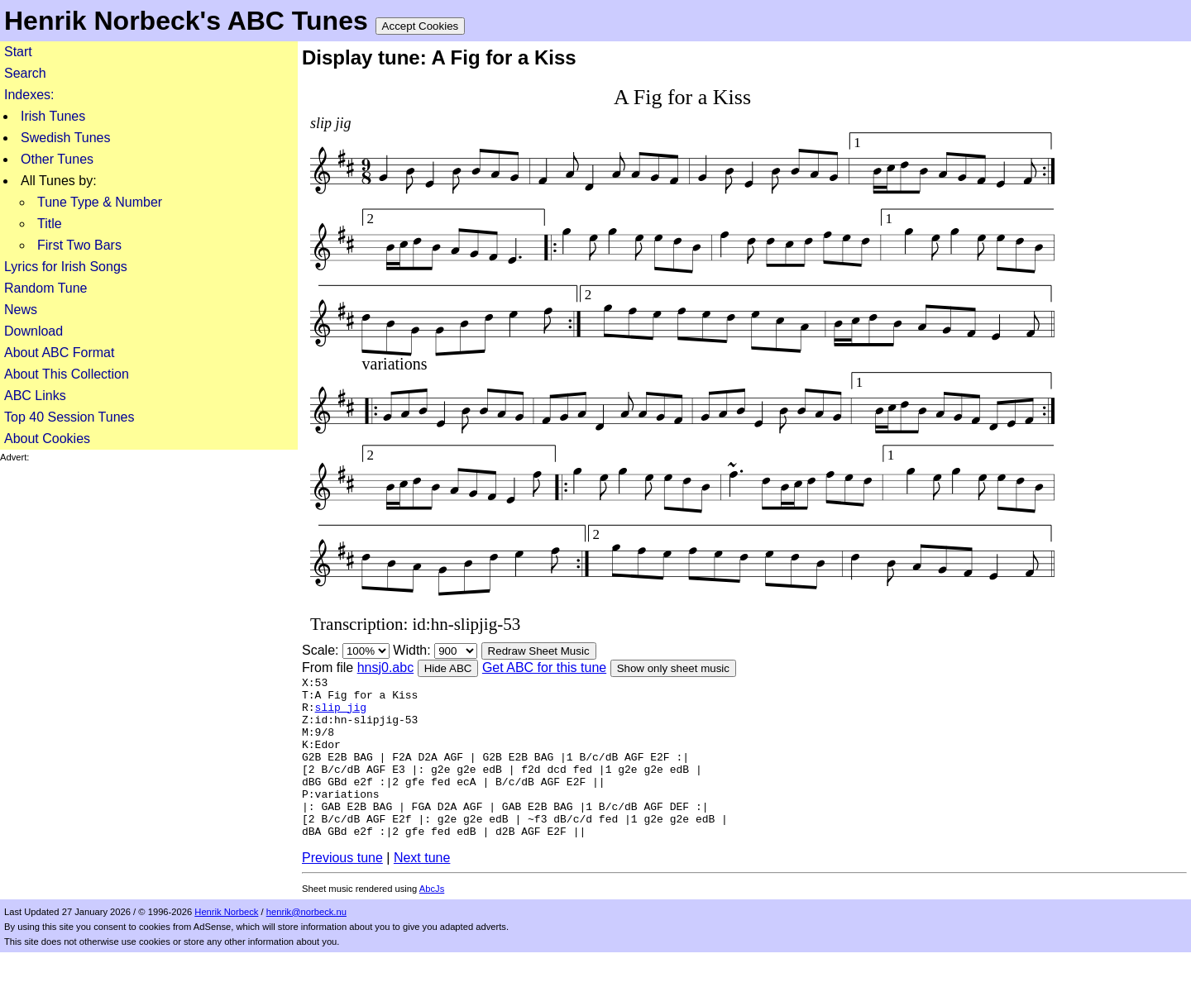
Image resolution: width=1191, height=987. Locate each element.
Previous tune (342, 892)
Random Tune (46, 288)
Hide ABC (448, 668)
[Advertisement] (149, 578)
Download (33, 331)
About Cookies (47, 439)
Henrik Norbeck (226, 946)
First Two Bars (79, 245)
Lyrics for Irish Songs (65, 267)
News (20, 310)
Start (18, 52)
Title (49, 224)
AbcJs (431, 923)
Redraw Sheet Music (539, 651)
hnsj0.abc (385, 667)
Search (25, 73)
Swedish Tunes (66, 138)
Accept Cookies (420, 26)
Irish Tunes (53, 116)
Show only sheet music (673, 668)
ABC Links (35, 396)
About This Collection (66, 374)
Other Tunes (57, 159)
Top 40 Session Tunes (69, 417)
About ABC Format (59, 353)
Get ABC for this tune (544, 667)
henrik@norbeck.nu (306, 946)
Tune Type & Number (99, 202)
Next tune (422, 892)
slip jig (340, 714)
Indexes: (29, 95)
